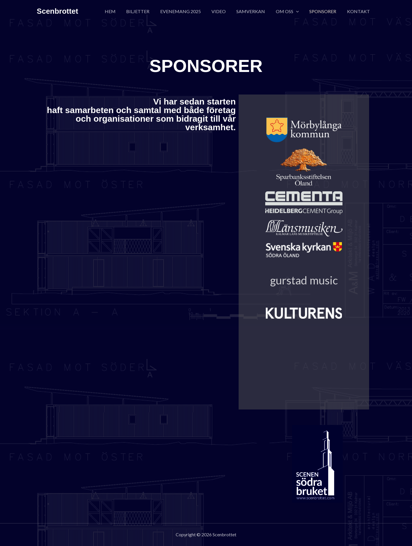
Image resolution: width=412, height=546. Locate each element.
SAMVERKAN (256, 11)
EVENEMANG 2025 (189, 11)
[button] (300, 11)
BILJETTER (147, 11)
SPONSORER (325, 11)
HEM (121, 11)
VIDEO (225, 11)
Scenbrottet (57, 11)
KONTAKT (359, 11)
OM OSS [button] (291, 11)
